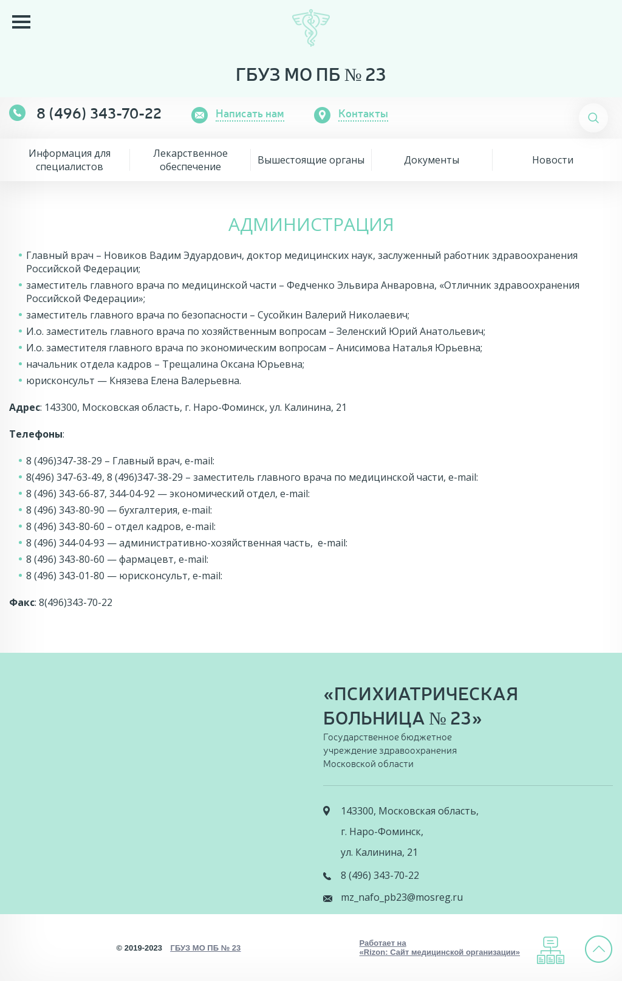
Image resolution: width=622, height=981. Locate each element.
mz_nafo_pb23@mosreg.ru (402, 897)
